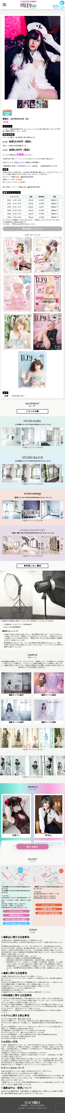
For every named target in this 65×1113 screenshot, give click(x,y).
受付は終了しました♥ (32, 229)
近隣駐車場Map (16, 915)
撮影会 (7, 114)
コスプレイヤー (18, 396)
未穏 (6, 396)
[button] (5, 58)
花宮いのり (19, 162)
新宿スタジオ (7, 110)
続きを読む (32, 847)
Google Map (16, 911)
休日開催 (7, 112)
